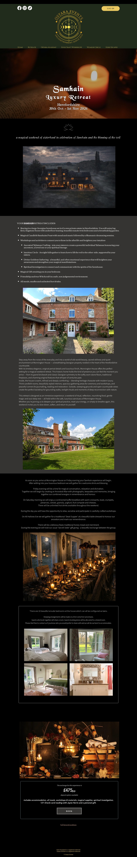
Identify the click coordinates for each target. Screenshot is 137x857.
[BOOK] (69, 811)
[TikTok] (30, 8)
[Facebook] (19, 8)
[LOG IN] (111, 8)
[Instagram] (25, 8)
